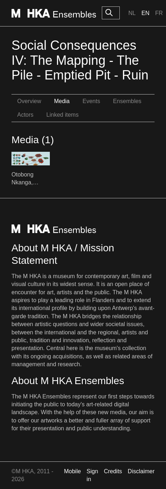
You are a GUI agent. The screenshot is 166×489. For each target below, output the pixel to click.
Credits (113, 471)
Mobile (72, 471)
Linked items (62, 115)
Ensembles (127, 101)
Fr (159, 13)
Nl (132, 13)
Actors (25, 115)
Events (91, 101)
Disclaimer (141, 471)
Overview (29, 101)
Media (62, 101)
